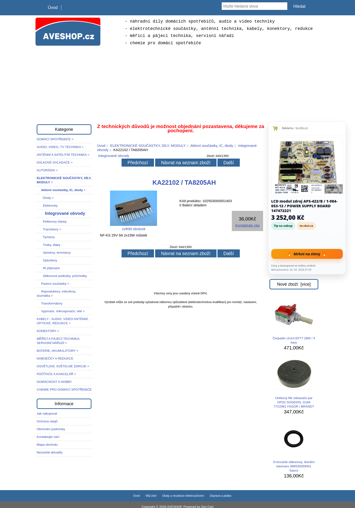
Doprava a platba (220, 495)
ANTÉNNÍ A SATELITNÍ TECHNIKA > (63, 154)
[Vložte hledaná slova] (255, 6)
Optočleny (47, 260)
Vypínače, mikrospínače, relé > (61, 311)
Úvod (53, 7)
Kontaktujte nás (247, 225)
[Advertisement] (177, 84)
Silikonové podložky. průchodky (62, 276)
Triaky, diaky (48, 245)
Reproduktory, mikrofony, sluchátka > (56, 293)
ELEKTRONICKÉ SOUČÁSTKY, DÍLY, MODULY (147, 146)
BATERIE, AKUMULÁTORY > (57, 350)
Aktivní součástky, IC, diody (211, 146)
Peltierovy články (52, 221)
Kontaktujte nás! (48, 437)
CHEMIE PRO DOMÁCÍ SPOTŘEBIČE (64, 389)
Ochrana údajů (47, 421)
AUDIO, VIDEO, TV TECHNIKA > (60, 147)
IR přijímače (48, 268)
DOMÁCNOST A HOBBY (54, 382)
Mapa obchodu (47, 444)
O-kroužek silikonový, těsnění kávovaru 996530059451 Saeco (294, 447)
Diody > (45, 198)
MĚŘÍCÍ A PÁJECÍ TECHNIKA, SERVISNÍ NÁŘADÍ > (58, 341)
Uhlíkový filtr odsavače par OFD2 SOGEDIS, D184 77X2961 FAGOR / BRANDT (294, 383)
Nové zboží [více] (294, 284)
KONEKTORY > (48, 331)
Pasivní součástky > (53, 283)
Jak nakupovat (47, 413)
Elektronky (47, 205)
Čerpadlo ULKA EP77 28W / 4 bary (294, 321)
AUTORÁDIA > (47, 170)
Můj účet (151, 495)
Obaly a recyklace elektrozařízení (183, 495)
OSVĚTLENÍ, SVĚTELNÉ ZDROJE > (63, 366)
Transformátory (50, 303)
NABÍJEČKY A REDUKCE (55, 358)
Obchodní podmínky (51, 429)
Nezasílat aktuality (50, 452)
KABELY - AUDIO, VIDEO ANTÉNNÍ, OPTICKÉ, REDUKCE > (63, 321)
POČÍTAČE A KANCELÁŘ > (56, 374)
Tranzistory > (49, 229)
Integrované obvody (113, 156)
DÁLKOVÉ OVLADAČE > (55, 162)
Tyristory (46, 237)
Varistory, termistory (54, 252)
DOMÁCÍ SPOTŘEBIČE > (55, 139)
